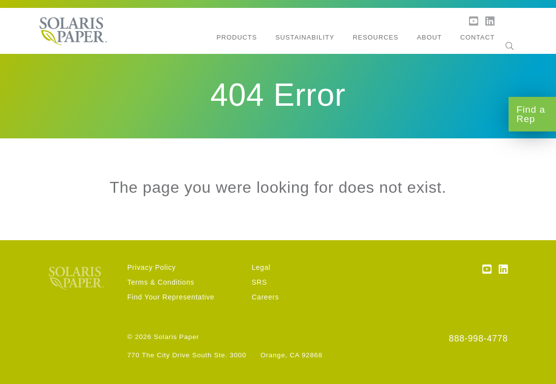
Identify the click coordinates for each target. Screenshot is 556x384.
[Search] (509, 38)
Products (236, 37)
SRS (259, 282)
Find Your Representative (170, 297)
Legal (261, 267)
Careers (265, 297)
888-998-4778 (478, 338)
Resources (376, 37)
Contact (477, 37)
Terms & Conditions (160, 282)
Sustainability (304, 37)
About (429, 37)
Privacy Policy (151, 267)
